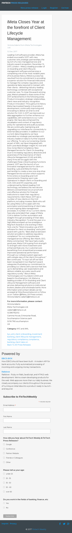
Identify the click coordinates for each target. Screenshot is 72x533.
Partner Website (12, 453)
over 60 (9, 492)
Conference (10, 449)
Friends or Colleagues (14, 458)
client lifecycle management (28, 337)
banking (11, 342)
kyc (8, 334)
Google (9, 444)
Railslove (6, 372)
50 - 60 (8, 487)
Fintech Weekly (39, 529)
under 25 (9, 474)
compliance (34, 339)
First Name (7, 416)
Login (44, 8)
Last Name (7, 427)
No (7, 508)
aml (12, 334)
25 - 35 (8, 478)
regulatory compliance (17, 339)
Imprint (5, 524)
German (65, 8)
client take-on (21, 342)
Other (8, 462)
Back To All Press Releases (19, 345)
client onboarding (23, 334)
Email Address (9, 405)
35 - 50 (8, 483)
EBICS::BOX (7, 358)
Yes (7, 503)
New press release (29, 8)
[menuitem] (29, 8)
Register (54, 8)
